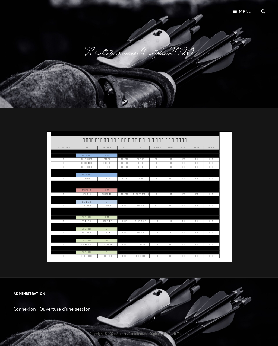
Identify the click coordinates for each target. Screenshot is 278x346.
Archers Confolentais (131, 333)
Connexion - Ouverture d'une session (52, 309)
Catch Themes (178, 333)
